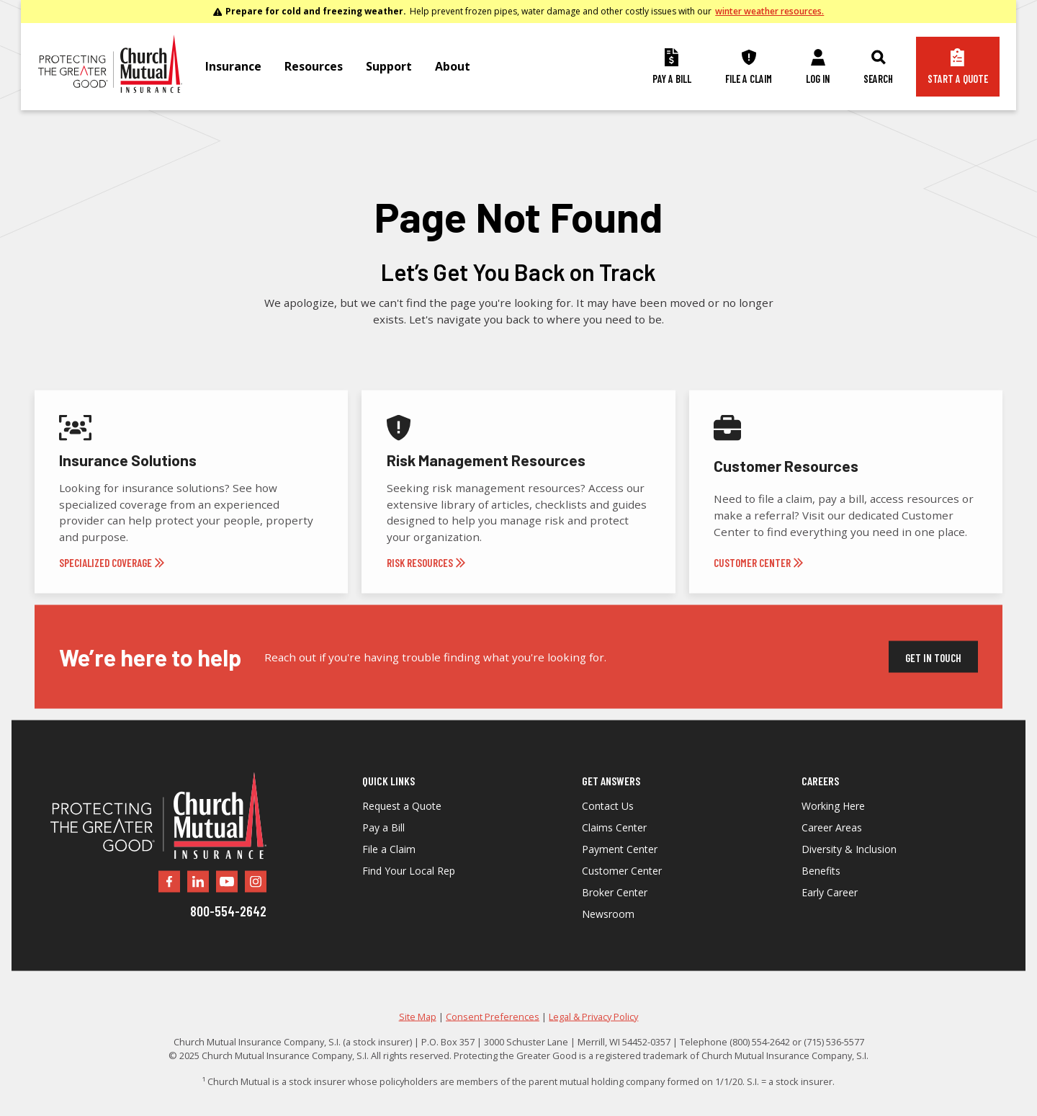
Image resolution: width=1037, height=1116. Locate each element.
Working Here (833, 827)
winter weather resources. (769, 11)
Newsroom (608, 935)
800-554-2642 (228, 932)
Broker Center (614, 914)
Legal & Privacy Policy (593, 1037)
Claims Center (614, 849)
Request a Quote (401, 827)
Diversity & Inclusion (849, 870)
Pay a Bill (383, 849)
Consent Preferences (492, 1037)
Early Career (830, 914)
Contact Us (608, 827)
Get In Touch (933, 678)
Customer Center (622, 892)
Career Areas (832, 849)
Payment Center (619, 870)
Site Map (417, 1037)
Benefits (821, 892)
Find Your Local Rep (408, 892)
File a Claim (389, 870)
